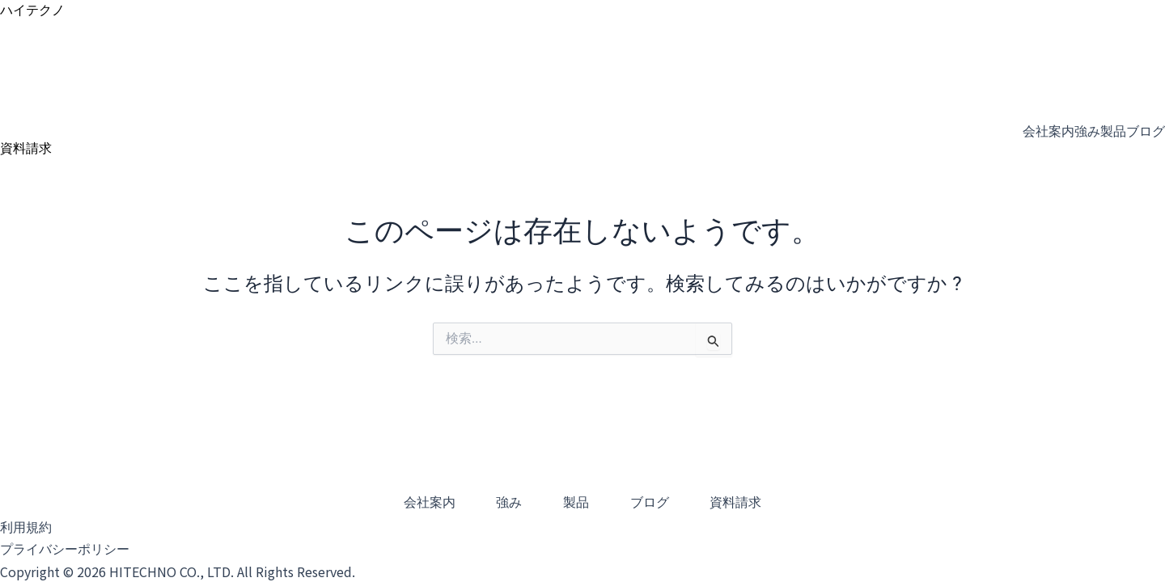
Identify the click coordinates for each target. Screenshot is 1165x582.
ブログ (1145, 130)
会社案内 (1048, 130)
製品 (1113, 130)
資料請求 (757, 503)
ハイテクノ (32, 10)
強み (1087, 130)
